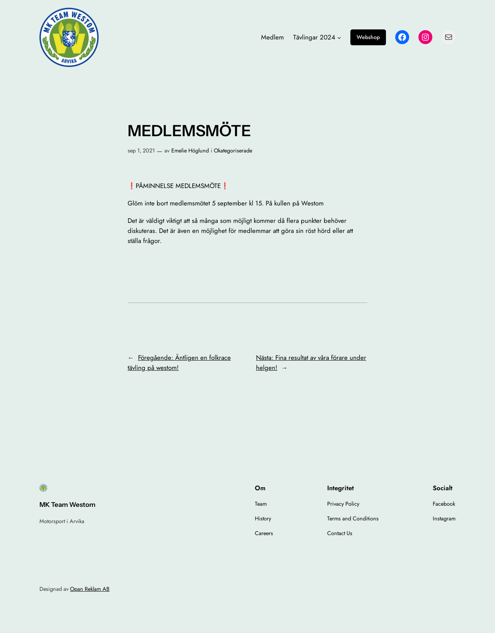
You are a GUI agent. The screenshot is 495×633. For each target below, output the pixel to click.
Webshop (368, 37)
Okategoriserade (233, 150)
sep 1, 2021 (141, 150)
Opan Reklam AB (89, 589)
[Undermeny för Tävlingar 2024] (339, 37)
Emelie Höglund (190, 150)
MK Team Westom (67, 504)
